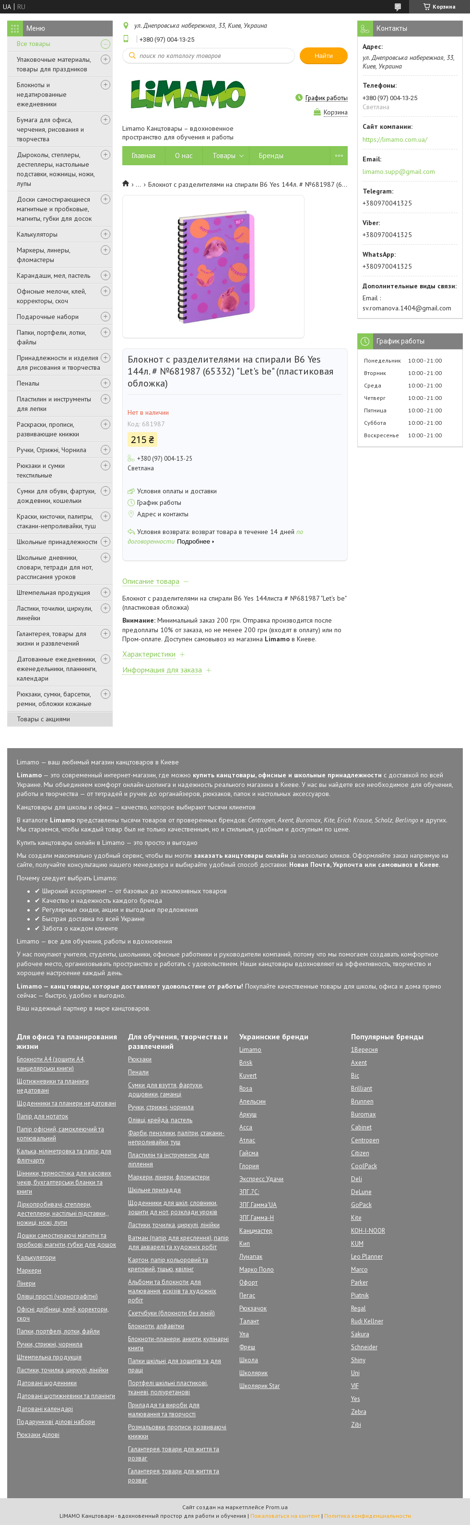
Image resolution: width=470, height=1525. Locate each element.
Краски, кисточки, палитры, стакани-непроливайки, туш (56, 521)
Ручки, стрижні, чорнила (49, 1344)
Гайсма (248, 1153)
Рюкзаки (140, 1059)
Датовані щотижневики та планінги (66, 1396)
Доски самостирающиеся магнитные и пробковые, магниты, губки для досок (54, 209)
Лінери (26, 1283)
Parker (359, 1282)
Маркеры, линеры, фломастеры (43, 255)
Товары (223, 155)
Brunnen (362, 1101)
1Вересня (364, 1050)
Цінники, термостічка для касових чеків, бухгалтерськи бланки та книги (64, 1182)
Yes (355, 1399)
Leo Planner (367, 1256)
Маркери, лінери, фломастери (169, 1177)
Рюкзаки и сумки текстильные (41, 470)
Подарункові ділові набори (56, 1422)
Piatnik (360, 1295)
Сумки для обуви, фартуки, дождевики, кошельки (56, 496)
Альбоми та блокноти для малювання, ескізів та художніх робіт (172, 1291)
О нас (184, 155)
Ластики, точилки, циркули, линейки (54, 613)
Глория (249, 1166)
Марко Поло (256, 1269)
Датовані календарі (45, 1409)
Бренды (271, 155)
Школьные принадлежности (57, 541)
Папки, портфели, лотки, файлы (51, 337)
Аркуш (248, 1114)
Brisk (245, 1062)
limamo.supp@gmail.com (399, 171)
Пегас (247, 1295)
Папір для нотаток (42, 1116)
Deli (356, 1179)
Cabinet (361, 1127)
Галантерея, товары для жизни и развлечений (51, 638)
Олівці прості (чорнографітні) (57, 1296)
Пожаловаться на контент (285, 1515)
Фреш (247, 1347)
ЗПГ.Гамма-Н (256, 1218)
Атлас (247, 1140)
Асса (245, 1127)
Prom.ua (277, 1507)
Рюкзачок (253, 1308)
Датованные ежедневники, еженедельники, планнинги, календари (56, 669)
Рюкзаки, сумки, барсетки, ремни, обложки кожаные (54, 699)
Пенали (138, 1072)
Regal (358, 1308)
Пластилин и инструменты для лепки (54, 404)
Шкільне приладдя (154, 1190)
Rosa (245, 1088)
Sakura (360, 1334)
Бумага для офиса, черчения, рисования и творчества (50, 129)
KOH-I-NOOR (368, 1231)
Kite (356, 1218)
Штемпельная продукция (53, 592)
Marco (359, 1269)
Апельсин (252, 1101)
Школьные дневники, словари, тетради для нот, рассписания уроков (55, 567)
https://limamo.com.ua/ (395, 139)
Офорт (248, 1282)
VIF (355, 1386)
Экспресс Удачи (261, 1179)
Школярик (253, 1373)
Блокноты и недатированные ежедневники (42, 94)
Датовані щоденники (47, 1383)
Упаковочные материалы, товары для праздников (54, 64)
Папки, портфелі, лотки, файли (58, 1331)
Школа (248, 1360)
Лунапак (250, 1256)
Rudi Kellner (367, 1321)
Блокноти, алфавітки (156, 1326)
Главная (143, 155)
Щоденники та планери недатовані (66, 1103)
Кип (244, 1244)
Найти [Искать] (324, 55)
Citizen (360, 1153)
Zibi (356, 1425)
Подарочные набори (48, 316)
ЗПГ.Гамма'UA (258, 1205)
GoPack (361, 1205)
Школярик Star (259, 1386)
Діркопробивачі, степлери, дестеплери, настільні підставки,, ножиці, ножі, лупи (63, 1213)
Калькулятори (36, 1257)
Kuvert (248, 1075)
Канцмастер (255, 1231)
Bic (355, 1075)
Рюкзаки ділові (38, 1435)
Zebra (358, 1412)
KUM (357, 1244)
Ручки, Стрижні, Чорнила (51, 449)
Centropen (365, 1140)
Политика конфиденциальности (367, 1515)
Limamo (250, 1050)
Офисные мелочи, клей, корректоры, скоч (51, 296)
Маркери (29, 1270)
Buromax (363, 1114)
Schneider (364, 1347)
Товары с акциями (43, 719)
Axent (359, 1062)
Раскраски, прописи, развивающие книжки (48, 429)
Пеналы (28, 383)
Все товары (33, 43)
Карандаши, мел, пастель (53, 275)
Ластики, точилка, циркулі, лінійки (62, 1370)
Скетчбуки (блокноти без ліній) (171, 1313)
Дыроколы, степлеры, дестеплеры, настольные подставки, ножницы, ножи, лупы (55, 169)
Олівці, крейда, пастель (160, 1120)
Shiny (358, 1360)
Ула (244, 1334)
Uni (355, 1373)
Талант (249, 1321)
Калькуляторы (37, 234)
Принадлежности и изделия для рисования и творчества (58, 362)
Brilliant (361, 1088)
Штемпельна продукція (49, 1357)
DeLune (361, 1192)
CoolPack (364, 1166)
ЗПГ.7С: (249, 1192)
